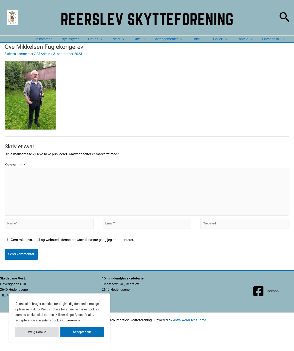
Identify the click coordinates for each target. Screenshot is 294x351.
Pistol (109, 42)
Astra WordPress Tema (189, 331)
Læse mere (74, 320)
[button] (284, 18)
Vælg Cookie (37, 332)
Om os (85, 42)
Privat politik (272, 42)
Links (193, 42)
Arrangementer (162, 42)
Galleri (217, 42)
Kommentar (15, 172)
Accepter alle (82, 332)
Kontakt (243, 42)
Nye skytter (58, 42)
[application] (90, 42)
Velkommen (30, 42)
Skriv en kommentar (20, 61)
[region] (59, 318)
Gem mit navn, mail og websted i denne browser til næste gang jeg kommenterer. (72, 251)
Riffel (132, 42)
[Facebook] (266, 302)
